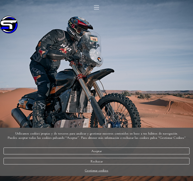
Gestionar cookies (96, 170)
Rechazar (96, 161)
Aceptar (96, 151)
